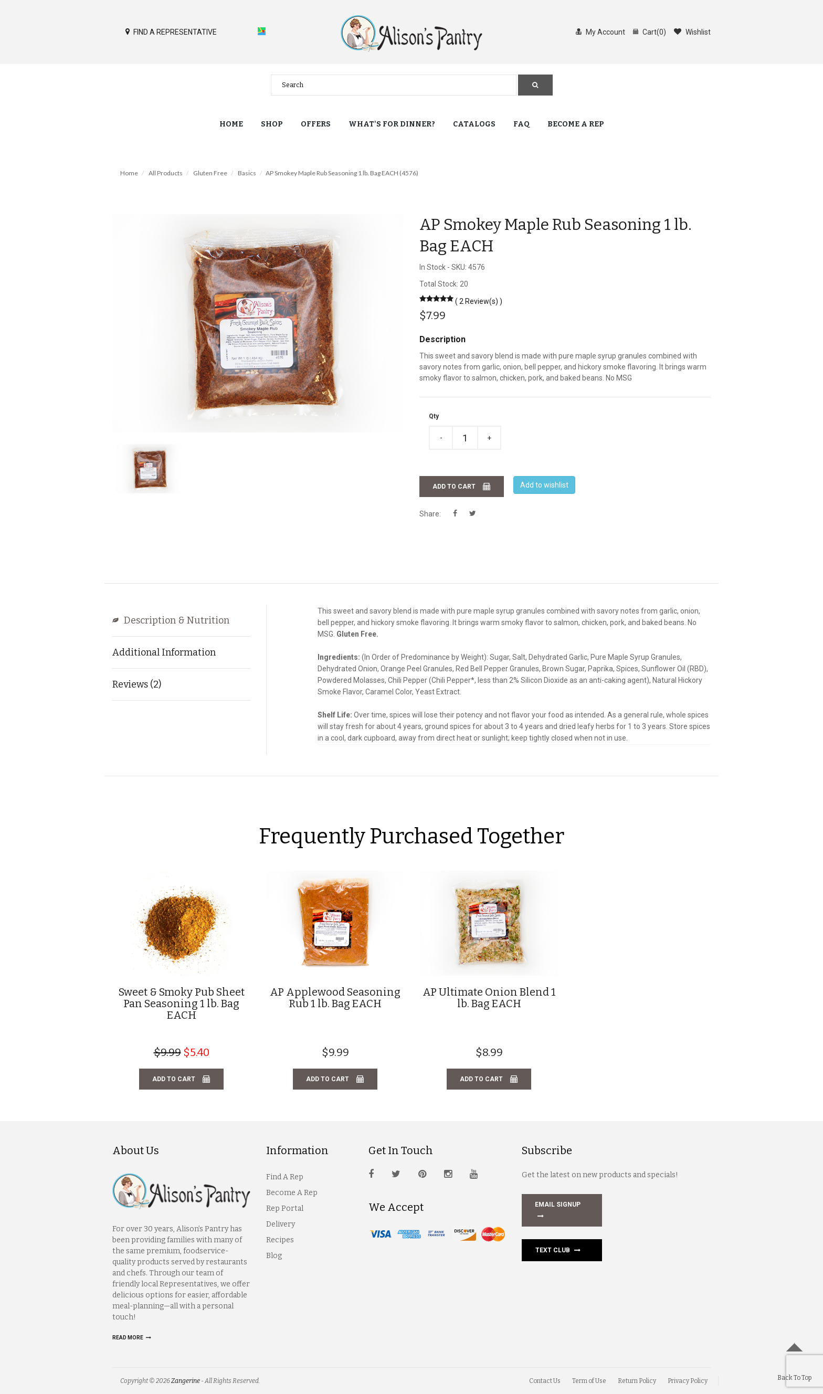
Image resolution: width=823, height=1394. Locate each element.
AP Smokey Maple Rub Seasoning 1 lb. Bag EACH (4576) (342, 173)
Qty (434, 416)
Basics (247, 173)
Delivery (280, 1224)
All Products (166, 173)
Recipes (280, 1239)
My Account (600, 31)
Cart (649, 31)
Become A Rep (292, 1192)
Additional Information (164, 652)
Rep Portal (284, 1208)
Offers (316, 124)
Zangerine (185, 1381)
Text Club (558, 1250)
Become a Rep (575, 124)
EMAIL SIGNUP (558, 1211)
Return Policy (637, 1381)
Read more (131, 1337)
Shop (272, 124)
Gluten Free (210, 173)
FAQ (521, 124)
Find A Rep (284, 1177)
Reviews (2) (136, 684)
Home (231, 124)
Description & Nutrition (182, 620)
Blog (274, 1255)
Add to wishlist (544, 485)
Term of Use (589, 1381)
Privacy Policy (688, 1381)
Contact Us (545, 1381)
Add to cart (461, 486)
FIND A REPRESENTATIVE (171, 31)
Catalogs (474, 124)
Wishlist (692, 31)
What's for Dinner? (392, 124)
